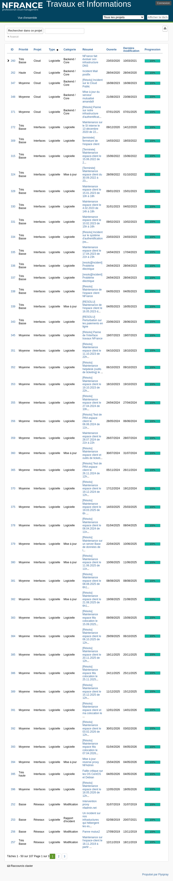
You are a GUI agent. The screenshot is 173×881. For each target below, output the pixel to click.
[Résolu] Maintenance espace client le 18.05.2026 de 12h (91, 789)
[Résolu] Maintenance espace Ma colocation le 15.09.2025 (90, 618)
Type (53, 49)
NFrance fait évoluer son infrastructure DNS (90, 60)
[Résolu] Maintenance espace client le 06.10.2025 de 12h (91, 636)
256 (13, 831)
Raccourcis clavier (20, 865)
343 (13, 321)
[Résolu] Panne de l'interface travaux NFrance (92, 335)
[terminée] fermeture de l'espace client (90, 141)
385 (13, 654)
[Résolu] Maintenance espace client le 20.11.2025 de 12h (91, 655)
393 (13, 746)
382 (13, 599)
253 (13, 819)
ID (12, 49)
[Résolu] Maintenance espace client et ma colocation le (92, 708)
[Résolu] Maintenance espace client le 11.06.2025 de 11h (91, 562)
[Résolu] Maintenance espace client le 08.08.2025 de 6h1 (91, 581)
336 (13, 265)
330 (13, 206)
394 (13, 762)
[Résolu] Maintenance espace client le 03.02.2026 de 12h (91, 728)
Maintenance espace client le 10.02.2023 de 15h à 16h (91, 221)
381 (13, 580)
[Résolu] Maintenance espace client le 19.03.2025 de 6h (91, 507)
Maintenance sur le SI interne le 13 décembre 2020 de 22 (92, 127)
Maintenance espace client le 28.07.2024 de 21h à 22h (91, 437)
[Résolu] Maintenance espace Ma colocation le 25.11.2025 (90, 673)
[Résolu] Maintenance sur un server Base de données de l (92, 544)
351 (13, 350)
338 (13, 291)
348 (13, 96)
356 (13, 421)
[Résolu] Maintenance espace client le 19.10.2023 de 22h (91, 384)
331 (13, 221)
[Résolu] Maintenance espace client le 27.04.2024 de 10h (91, 403)
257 (13, 842)
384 (13, 636)
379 (13, 543)
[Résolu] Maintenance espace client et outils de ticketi (91, 453)
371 (13, 112)
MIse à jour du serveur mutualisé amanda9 (91, 96)
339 (13, 306)
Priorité (23, 49)
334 (13, 236)
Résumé (87, 49)
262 (13, 72)
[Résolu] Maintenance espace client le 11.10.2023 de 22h (91, 351)
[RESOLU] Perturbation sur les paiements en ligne (92, 321)
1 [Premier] (52, 856)
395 (13, 774)
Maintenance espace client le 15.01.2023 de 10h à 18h (91, 191)
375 (13, 507)
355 (13, 402)
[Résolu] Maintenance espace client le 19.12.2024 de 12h (91, 488)
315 (13, 156)
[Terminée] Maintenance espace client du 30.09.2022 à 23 (92, 174)
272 (13, 127)
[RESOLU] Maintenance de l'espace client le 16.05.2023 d (92, 306)
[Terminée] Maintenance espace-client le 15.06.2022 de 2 (91, 156)
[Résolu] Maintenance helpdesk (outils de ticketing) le (91, 367)
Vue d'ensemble (27, 17)
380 (13, 562)
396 (13, 789)
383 (13, 617)
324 (13, 174)
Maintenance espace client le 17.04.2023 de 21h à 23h (91, 252)
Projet (37, 49)
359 (13, 438)
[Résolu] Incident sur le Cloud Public (92, 83)
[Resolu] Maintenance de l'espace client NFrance (92, 291)
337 (13, 277)
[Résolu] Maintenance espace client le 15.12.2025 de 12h (91, 691)
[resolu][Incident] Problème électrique (92, 266)
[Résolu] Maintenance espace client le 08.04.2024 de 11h (91, 525)
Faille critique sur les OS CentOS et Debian (92, 774)
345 (13, 335)
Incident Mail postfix (90, 73)
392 (13, 728)
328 (13, 191)
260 (13, 60)
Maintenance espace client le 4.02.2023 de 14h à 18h (91, 206)
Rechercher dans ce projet (25, 30)
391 (13, 710)
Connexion (163, 3)
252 (13, 804)
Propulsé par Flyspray (155, 874)
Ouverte (111, 49)
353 (13, 384)
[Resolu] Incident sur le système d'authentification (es (92, 237)
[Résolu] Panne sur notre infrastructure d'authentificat (91, 112)
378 (13, 525)
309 (13, 140)
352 (13, 367)
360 (13, 453)
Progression (152, 49)
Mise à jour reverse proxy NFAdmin (90, 762)
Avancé (14, 36)
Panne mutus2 (91, 831)
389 (13, 691)
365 (13, 470)
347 (13, 83)
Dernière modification (131, 49)
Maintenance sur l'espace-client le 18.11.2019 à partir (92, 842)
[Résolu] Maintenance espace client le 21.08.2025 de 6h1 (91, 599)
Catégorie (70, 49)
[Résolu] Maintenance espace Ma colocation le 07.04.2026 (90, 747)
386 (13, 673)
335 (13, 252)
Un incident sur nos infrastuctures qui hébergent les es (91, 820)
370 (13, 488)
